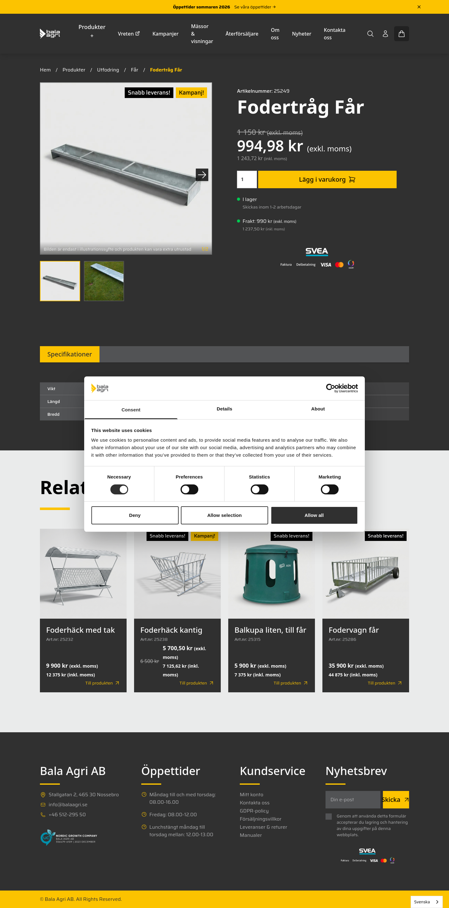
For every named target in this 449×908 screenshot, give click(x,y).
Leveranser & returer (263, 827)
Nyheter (301, 33)
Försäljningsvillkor (261, 819)
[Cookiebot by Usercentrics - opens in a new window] (330, 388)
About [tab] (318, 408)
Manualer (251, 835)
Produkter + (92, 31)
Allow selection (224, 515)
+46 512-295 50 (67, 814)
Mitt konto (251, 794)
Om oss (275, 34)
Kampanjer (165, 33)
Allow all (314, 515)
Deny (135, 515)
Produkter (74, 70)
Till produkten (102, 683)
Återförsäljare (242, 33)
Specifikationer (69, 354)
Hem (45, 70)
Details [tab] (224, 408)
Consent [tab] (131, 409)
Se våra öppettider (255, 7)
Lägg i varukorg (327, 179)
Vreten (129, 33)
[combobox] (427, 902)
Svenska (422, 902)
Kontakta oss (334, 34)
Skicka (396, 799)
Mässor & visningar (202, 34)
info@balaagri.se (68, 804)
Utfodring (108, 70)
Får (134, 70)
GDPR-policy (254, 811)
